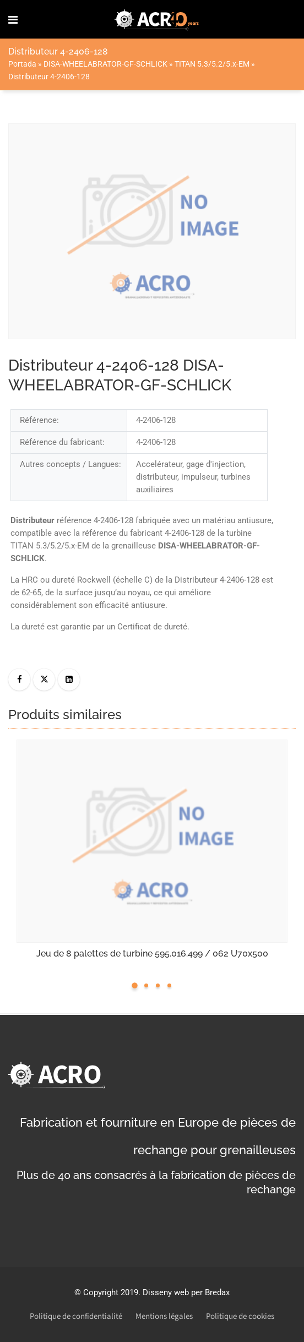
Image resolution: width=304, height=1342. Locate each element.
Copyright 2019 (110, 1292)
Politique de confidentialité (76, 1316)
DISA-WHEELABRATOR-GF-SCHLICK (105, 63)
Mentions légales (164, 1316)
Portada (22, 63)
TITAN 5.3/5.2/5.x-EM (212, 63)
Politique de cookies (240, 1316)
